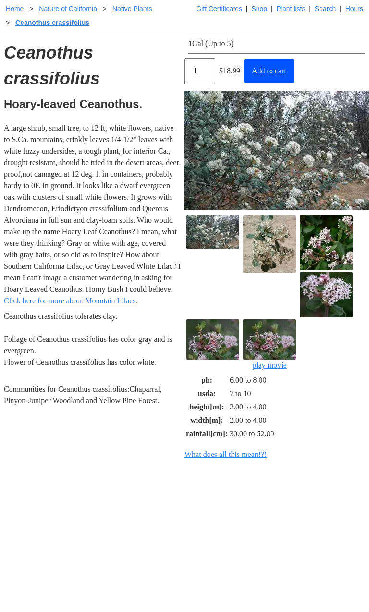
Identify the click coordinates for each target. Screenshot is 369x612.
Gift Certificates (219, 8)
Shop (259, 8)
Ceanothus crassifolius (52, 22)
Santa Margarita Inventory (317, 501)
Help (193, 501)
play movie (269, 344)
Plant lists (291, 8)
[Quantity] (199, 71)
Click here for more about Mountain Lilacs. (71, 301)
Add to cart (269, 71)
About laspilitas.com (308, 532)
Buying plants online (218, 516)
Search (325, 8)
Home (15, 8)
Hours (354, 8)
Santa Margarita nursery (314, 516)
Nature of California (68, 8)
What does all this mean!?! (225, 454)
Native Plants (132, 8)
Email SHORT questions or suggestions (126, 581)
